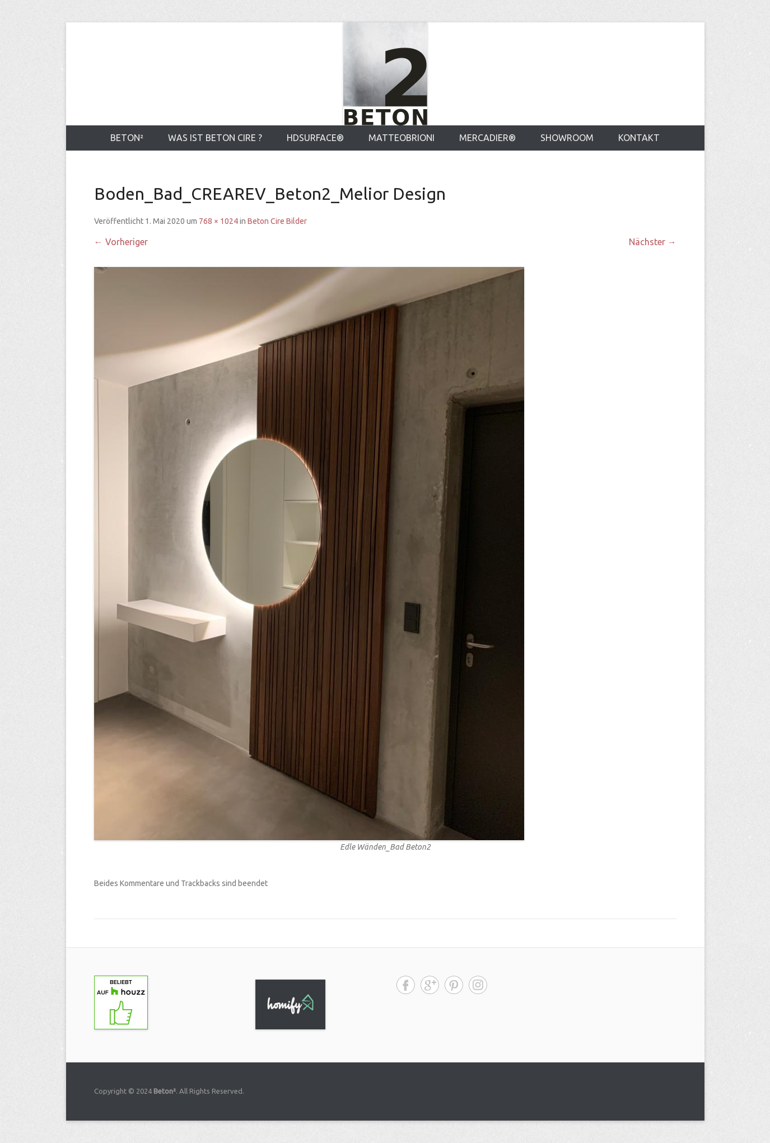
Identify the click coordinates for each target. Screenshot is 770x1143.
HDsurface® (315, 138)
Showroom (567, 138)
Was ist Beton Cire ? (215, 138)
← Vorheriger (121, 242)
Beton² (126, 138)
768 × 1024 (218, 221)
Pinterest (454, 985)
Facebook (405, 985)
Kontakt (639, 138)
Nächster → (652, 242)
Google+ (430, 985)
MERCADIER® (487, 138)
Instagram (478, 985)
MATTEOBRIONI (401, 138)
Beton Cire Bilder (277, 221)
